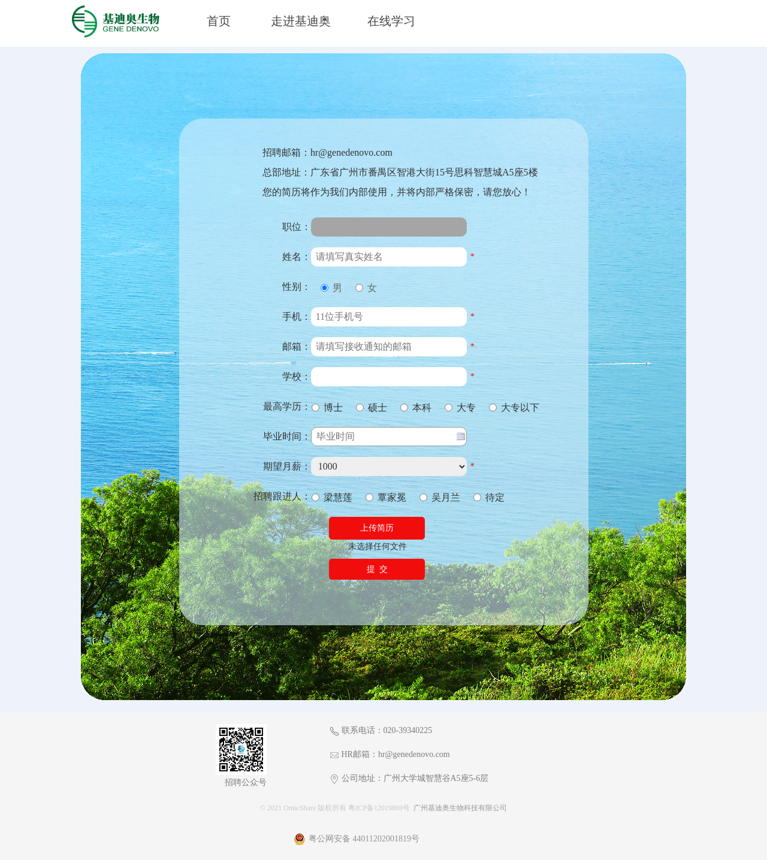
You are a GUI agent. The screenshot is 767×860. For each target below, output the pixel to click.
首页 (219, 21)
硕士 (371, 407)
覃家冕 (386, 497)
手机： (296, 316)
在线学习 (391, 21)
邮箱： (296, 346)
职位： (296, 227)
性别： (296, 286)
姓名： (296, 257)
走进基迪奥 (301, 21)
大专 (460, 407)
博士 (327, 407)
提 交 (377, 569)
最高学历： (287, 406)
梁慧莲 (332, 497)
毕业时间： (287, 436)
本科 (415, 407)
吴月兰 (439, 497)
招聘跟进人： (282, 496)
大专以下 (514, 407)
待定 (489, 497)
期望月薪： (287, 466)
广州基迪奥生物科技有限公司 (460, 808)
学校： (296, 376)
